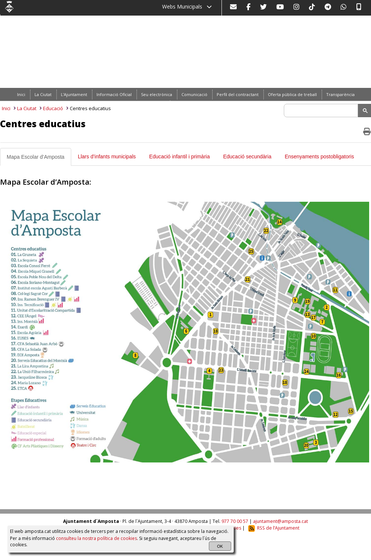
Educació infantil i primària (179, 156)
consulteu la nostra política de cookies (96, 538)
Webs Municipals (187, 6)
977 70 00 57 (234, 521)
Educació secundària (247, 156)
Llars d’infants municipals (107, 156)
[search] (322, 110)
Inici (6, 108)
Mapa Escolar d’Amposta (36, 157)
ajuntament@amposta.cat (280, 521)
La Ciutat (26, 108)
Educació (53, 108)
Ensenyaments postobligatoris (319, 156)
